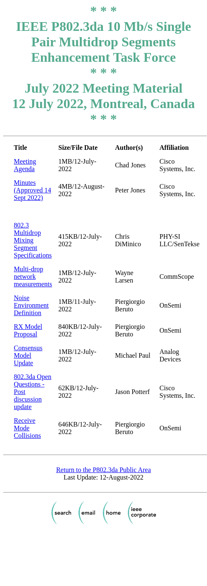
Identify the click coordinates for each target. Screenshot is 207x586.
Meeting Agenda (25, 165)
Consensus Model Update (28, 355)
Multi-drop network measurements (33, 276)
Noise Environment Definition (31, 305)
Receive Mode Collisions (27, 428)
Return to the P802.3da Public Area (103, 469)
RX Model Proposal (28, 330)
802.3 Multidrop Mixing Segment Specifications (33, 240)
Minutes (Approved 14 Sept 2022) (32, 190)
